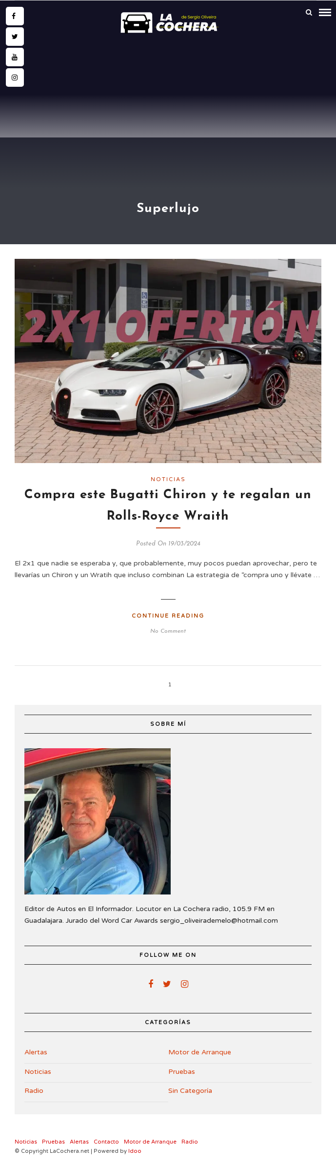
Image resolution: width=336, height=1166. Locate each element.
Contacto (106, 1142)
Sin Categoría (190, 1091)
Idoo (134, 1151)
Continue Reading (168, 616)
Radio (33, 1091)
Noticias (168, 479)
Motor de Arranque (199, 1052)
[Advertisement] (168, 110)
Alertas (35, 1052)
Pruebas (181, 1072)
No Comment (168, 631)
